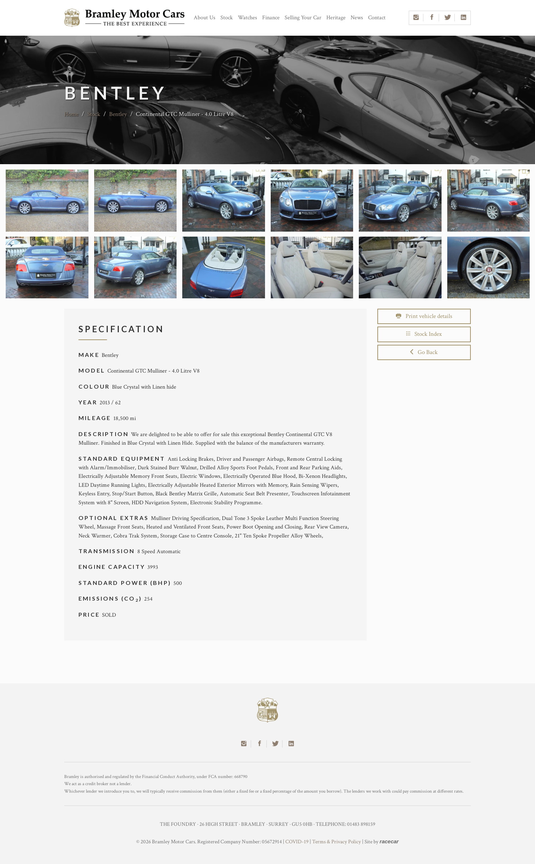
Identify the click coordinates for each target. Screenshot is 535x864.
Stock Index (424, 334)
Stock (226, 17)
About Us (204, 17)
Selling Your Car (303, 17)
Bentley (118, 114)
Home (71, 114)
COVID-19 (297, 841)
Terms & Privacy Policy (336, 841)
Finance (271, 17)
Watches (247, 17)
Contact (377, 17)
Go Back (424, 352)
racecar (388, 841)
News (357, 17)
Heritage (336, 17)
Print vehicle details (424, 316)
